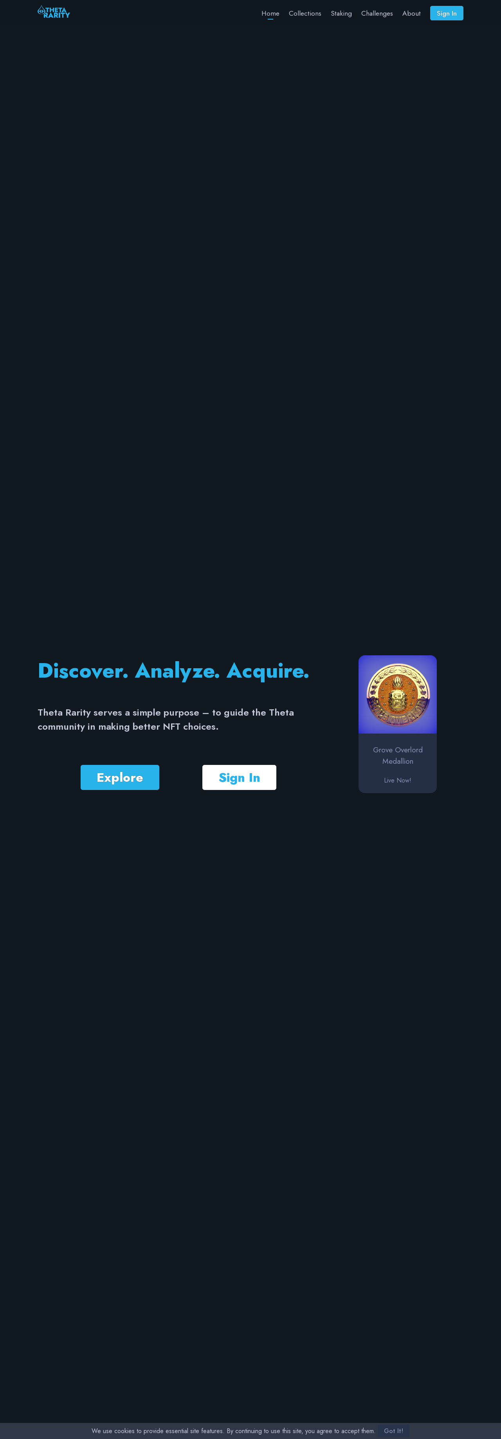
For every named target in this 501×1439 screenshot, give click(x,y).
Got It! (393, 1430)
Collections (305, 13)
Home (270, 13)
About (411, 13)
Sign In (447, 13)
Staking (341, 13)
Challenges (377, 13)
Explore (120, 777)
